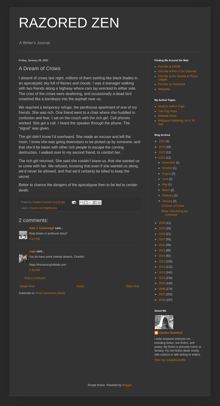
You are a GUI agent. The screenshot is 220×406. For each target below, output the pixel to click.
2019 (162, 228)
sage (32, 251)
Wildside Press (167, 116)
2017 (162, 239)
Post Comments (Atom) (50, 293)
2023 (162, 147)
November (169, 162)
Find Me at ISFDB (169, 66)
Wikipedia (164, 89)
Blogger (127, 385)
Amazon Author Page (171, 106)
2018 (162, 234)
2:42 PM (34, 270)
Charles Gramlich (170, 332)
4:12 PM (34, 239)
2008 (162, 289)
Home (80, 286)
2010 (162, 278)
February (168, 195)
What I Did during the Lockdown (174, 213)
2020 (162, 223)
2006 (162, 300)
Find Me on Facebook (171, 84)
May (165, 184)
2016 (162, 245)
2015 (162, 250)
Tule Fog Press (167, 111)
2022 (162, 152)
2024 (162, 141)
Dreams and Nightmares (43, 208)
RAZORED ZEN (69, 23)
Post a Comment (35, 278)
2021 (162, 157)
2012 (162, 266)
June (165, 179)
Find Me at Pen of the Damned (177, 71)
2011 (162, 272)
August (167, 173)
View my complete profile (170, 360)
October (167, 168)
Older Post (132, 286)
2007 (162, 294)
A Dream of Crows (172, 205)
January (167, 201)
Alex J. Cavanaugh (41, 228)
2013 (162, 261)
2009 (162, 283)
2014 (162, 255)
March (166, 190)
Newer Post (27, 286)
